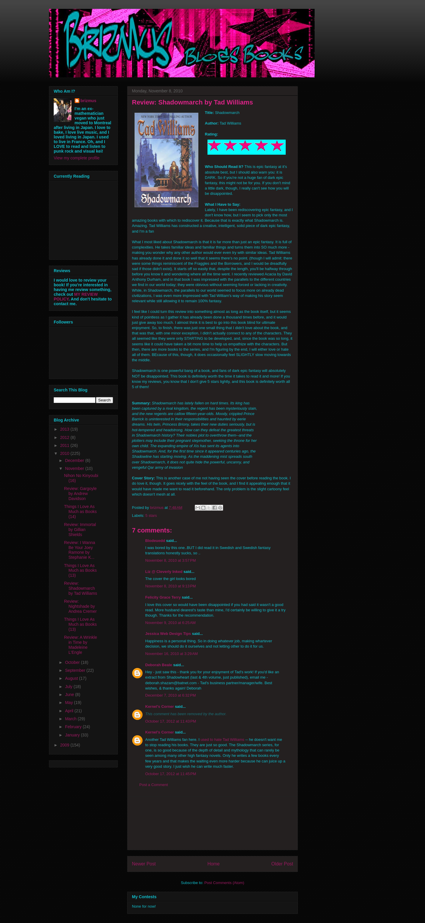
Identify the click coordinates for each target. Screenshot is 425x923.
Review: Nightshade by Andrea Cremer (80, 606)
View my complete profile (76, 158)
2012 (65, 437)
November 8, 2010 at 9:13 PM (170, 586)
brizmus (89, 100)
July (69, 686)
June (70, 694)
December (75, 460)
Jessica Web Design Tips (168, 633)
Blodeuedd (155, 540)
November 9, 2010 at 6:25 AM (170, 622)
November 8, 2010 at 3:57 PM (170, 560)
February (74, 726)
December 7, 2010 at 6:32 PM (170, 695)
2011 (65, 445)
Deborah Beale (158, 665)
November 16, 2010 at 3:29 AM (171, 653)
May (69, 702)
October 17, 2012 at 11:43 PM (170, 721)
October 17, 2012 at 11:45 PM (170, 774)
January (73, 735)
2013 (65, 429)
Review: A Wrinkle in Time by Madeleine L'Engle (80, 644)
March (71, 718)
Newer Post (144, 863)
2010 (65, 453)
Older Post (282, 863)
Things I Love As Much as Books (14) (80, 511)
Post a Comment (153, 784)
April (69, 710)
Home (213, 863)
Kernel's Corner (159, 706)
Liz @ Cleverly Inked (163, 571)
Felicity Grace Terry (163, 597)
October (73, 662)
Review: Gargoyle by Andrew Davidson (80, 493)
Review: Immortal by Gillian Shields (80, 529)
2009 (65, 745)
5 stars (151, 515)
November (75, 468)
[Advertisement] (212, 823)
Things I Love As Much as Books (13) (80, 570)
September (75, 670)
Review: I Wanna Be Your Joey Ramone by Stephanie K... (79, 550)
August (72, 678)
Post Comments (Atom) (224, 882)
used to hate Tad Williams (222, 739)
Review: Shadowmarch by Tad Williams (80, 588)
